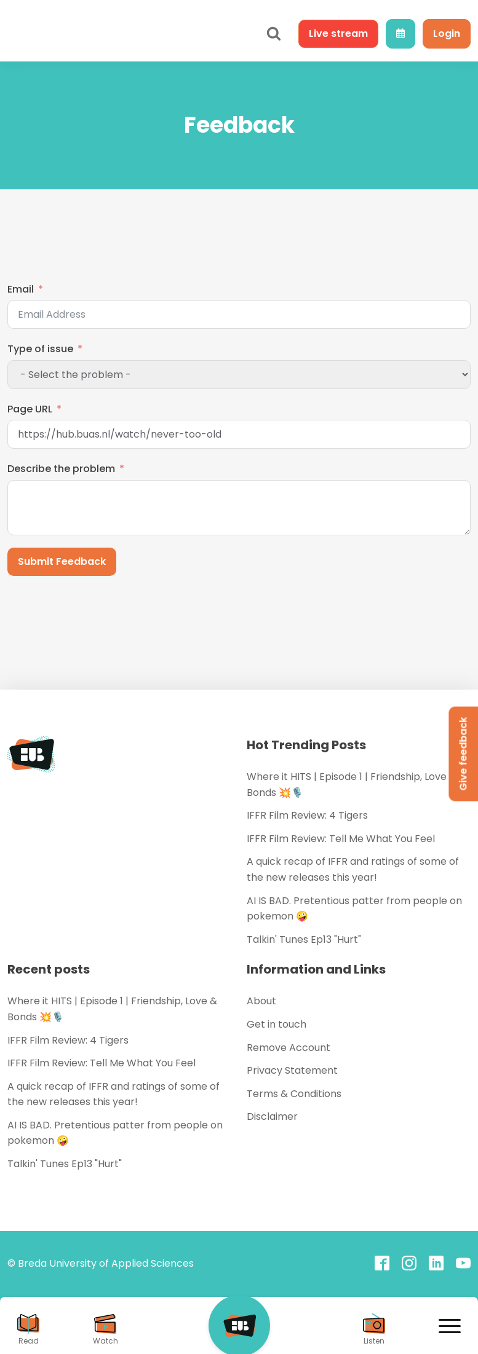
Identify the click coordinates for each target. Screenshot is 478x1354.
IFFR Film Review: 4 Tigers (307, 815)
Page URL (29, 409)
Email (20, 289)
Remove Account (288, 1048)
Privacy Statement (292, 1070)
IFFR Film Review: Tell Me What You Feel (341, 839)
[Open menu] (450, 1326)
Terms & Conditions (294, 1094)
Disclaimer (272, 1116)
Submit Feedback (62, 561)
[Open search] (274, 34)
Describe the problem (61, 469)
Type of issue (40, 349)
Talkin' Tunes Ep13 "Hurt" (304, 939)
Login (446, 33)
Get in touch (276, 1024)
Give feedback (463, 753)
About (261, 1001)
